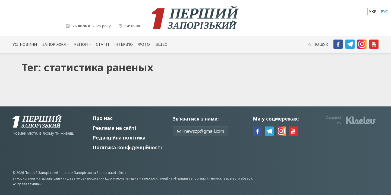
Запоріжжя (54, 44)
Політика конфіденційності (127, 147)
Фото (144, 44)
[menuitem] (372, 11)
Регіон (81, 44)
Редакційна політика (119, 137)
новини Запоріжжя (77, 172)
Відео (161, 44)
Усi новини (24, 44)
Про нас (102, 118)
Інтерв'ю (123, 44)
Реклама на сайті (114, 128)
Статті (102, 44)
